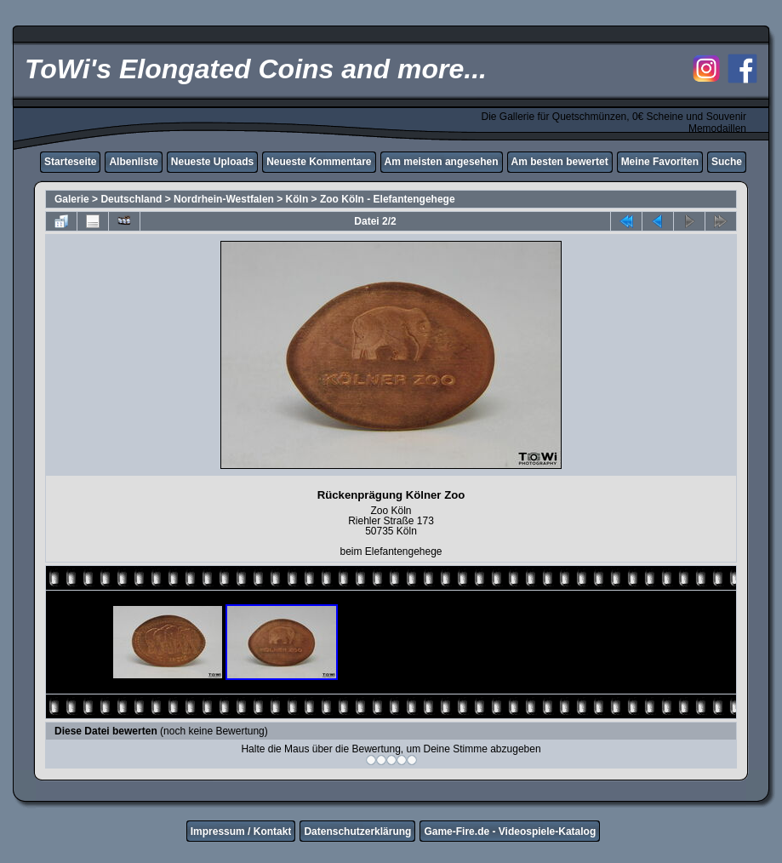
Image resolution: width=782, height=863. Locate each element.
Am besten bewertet (559, 162)
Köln (297, 199)
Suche (726, 162)
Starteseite (70, 162)
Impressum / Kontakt (241, 831)
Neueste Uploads (212, 162)
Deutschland (131, 199)
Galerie (71, 199)
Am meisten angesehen (442, 162)
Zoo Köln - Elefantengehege (387, 199)
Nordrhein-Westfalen (224, 199)
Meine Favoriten (660, 162)
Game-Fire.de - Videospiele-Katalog (510, 831)
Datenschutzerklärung (357, 831)
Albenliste (133, 162)
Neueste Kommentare (318, 162)
